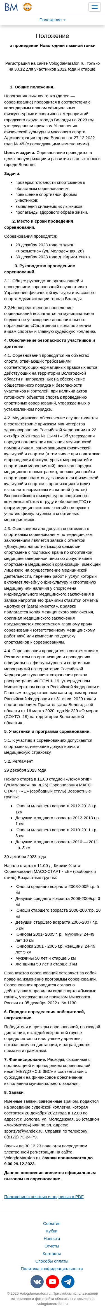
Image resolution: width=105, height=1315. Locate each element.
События (51, 1223)
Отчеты (52, 1246)
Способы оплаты (51, 1261)
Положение (52, 19)
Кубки (51, 1231)
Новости (52, 1238)
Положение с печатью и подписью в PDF (44, 1196)
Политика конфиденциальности (52, 1268)
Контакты (52, 1253)
